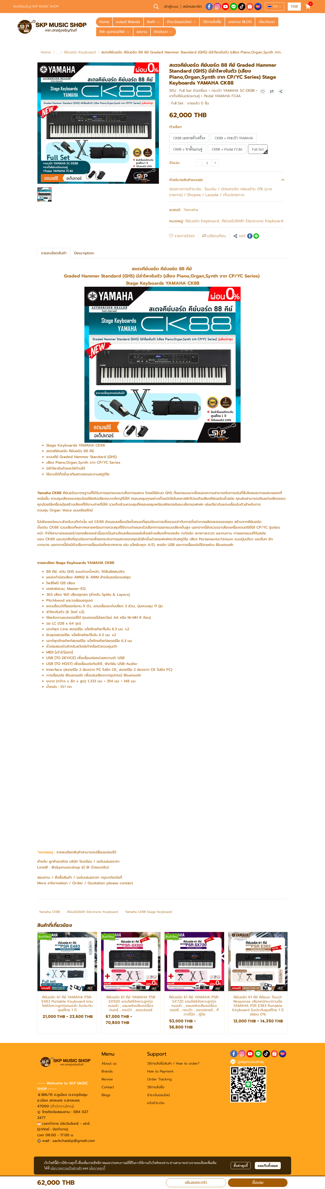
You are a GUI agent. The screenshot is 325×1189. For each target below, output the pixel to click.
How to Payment (160, 1071)
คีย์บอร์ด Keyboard (80, 52)
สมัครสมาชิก (192, 6)
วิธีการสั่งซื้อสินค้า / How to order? (173, 1063)
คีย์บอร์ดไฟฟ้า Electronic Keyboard (252, 221)
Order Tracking (159, 1079)
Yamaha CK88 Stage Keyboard (148, 912)
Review (107, 1079)
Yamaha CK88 (49, 912)
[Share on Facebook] (250, 236)
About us (109, 1063)
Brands (107, 1071)
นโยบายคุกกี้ (97, 1168)
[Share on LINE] (256, 236)
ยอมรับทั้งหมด (268, 1166)
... (57, 52)
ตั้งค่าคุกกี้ (241, 1166)
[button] (156, 6)
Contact (108, 1087)
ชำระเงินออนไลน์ (158, 1095)
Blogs (106, 1095)
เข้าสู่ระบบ (171, 6)
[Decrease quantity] (199, 163)
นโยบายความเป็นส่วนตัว (66, 1168)
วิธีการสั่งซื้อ (155, 1087)
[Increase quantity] (215, 163)
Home (46, 52)
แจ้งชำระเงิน (155, 1102)
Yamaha (190, 210)
